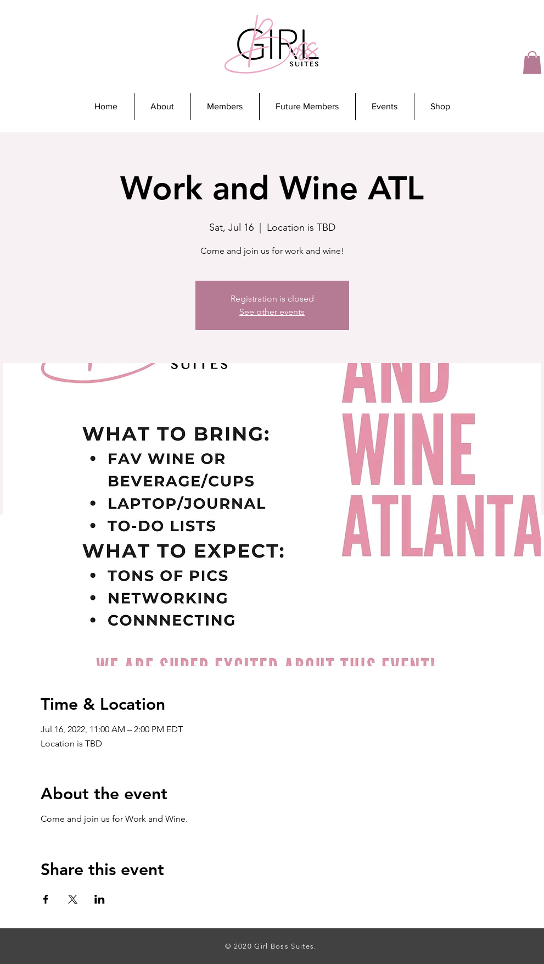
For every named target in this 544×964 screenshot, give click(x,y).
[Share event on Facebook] (46, 899)
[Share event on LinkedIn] (99, 899)
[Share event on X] (73, 899)
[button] (532, 62)
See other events (272, 312)
